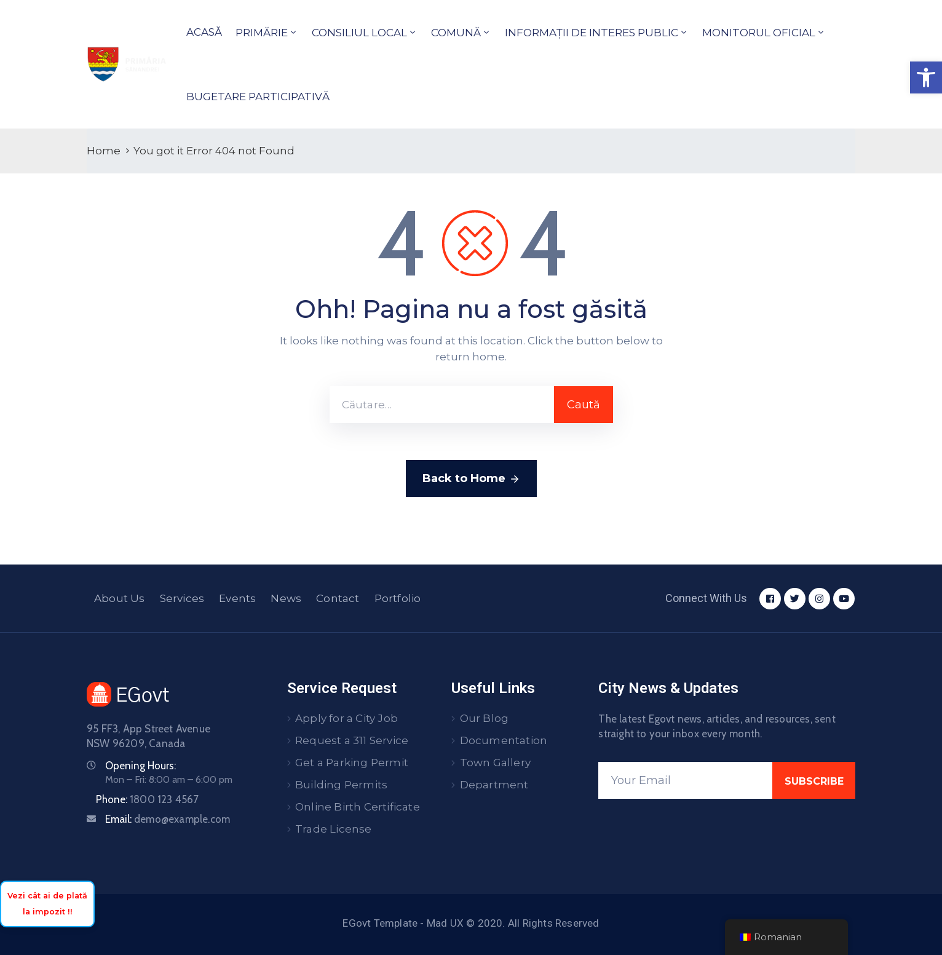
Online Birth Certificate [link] (357, 807)
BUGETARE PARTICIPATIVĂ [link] (258, 96)
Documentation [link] (504, 740)
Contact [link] (337, 598)
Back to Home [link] (471, 479)
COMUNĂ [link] (456, 32)
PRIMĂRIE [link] (262, 32)
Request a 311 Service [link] (351, 740)
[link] (926, 77)
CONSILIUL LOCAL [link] (359, 32)
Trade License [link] (333, 829)
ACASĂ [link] (204, 32)
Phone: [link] (147, 799)
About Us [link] (119, 598)
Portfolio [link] (397, 598)
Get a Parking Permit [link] (351, 762)
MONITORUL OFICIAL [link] (758, 32)
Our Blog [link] (484, 718)
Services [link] (182, 598)
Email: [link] (167, 819)
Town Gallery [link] (495, 762)
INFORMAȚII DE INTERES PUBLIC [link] (591, 32)
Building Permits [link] (341, 785)
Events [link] (237, 598)
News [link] (286, 598)
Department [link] (494, 785)
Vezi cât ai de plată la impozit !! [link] (47, 903)
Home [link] (104, 151)
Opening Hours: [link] (140, 765)
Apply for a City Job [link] (346, 718)
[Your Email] (685, 780)
